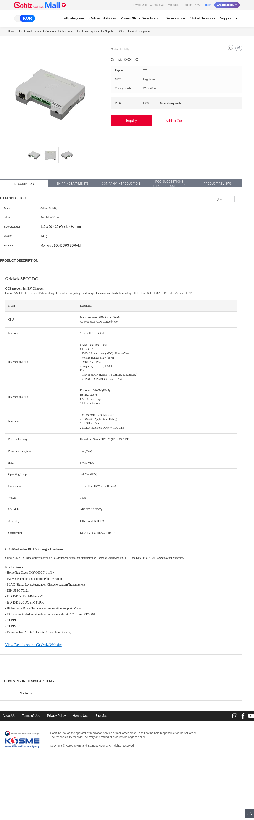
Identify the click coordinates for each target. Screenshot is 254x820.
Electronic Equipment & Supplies (96, 31)
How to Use (139, 5)
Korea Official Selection (141, 18)
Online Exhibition (102, 18)
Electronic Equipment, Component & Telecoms (46, 31)
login (207, 5)
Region (187, 5)
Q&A (198, 5)
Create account (227, 5)
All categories (74, 18)
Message (173, 5)
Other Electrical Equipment (134, 31)
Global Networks (202, 18)
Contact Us (157, 5)
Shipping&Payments (72, 183)
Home (11, 31)
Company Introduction (121, 183)
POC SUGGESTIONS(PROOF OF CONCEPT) (169, 184)
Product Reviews (218, 183)
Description (24, 184)
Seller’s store (175, 18)
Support (229, 18)
